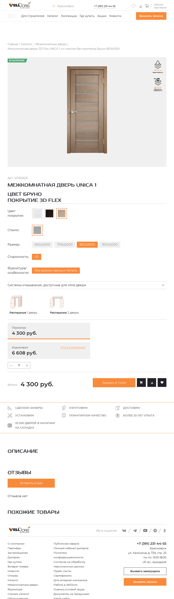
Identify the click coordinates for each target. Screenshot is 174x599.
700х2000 (66, 245)
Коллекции (69, 16)
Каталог (52, 16)
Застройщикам (18, 534)
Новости (115, 16)
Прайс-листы (63, 552)
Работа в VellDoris (66, 566)
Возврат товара (18, 548)
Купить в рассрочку (21, 584)
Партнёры (15, 529)
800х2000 (89, 245)
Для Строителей (32, 16)
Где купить (87, 16)
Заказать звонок (151, 16)
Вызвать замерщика (145, 552)
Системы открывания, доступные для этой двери (47, 286)
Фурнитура (15, 571)
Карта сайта (62, 580)
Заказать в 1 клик (113, 364)
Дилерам (14, 539)
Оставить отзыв (31, 464)
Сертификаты (63, 557)
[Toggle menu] (11, 16)
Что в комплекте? (149, 329)
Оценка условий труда (70, 571)
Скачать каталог (19, 575)
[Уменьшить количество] (11, 347)
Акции (101, 16)
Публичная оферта (67, 525)
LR (37, 257)
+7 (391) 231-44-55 (104, 6)
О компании (16, 525)
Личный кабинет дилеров (72, 529)
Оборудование (18, 580)
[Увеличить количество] (27, 347)
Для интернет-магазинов (71, 561)
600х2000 (43, 245)
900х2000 (112, 245)
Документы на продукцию (72, 575)
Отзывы (13, 557)
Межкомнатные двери (23, 566)
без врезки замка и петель (56, 271)
